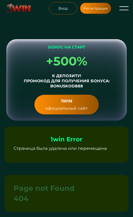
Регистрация (95, 8)
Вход (63, 8)
